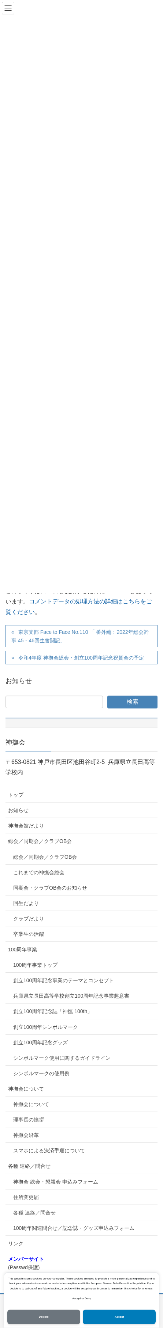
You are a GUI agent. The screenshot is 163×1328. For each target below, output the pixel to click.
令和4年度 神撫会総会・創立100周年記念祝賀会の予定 (81, 658)
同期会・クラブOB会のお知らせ (50, 888)
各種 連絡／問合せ (29, 1166)
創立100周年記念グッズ (40, 1042)
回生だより (26, 903)
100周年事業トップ (35, 965)
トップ (15, 795)
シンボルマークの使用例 (41, 1073)
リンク (15, 1243)
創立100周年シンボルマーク (45, 1027)
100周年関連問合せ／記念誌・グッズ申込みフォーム (73, 1228)
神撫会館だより (26, 826)
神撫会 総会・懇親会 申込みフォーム (55, 1182)
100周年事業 (22, 949)
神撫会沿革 (26, 1135)
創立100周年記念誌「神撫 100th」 (52, 1011)
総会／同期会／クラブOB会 (40, 841)
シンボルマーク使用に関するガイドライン (62, 1058)
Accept (119, 1316)
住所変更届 (26, 1197)
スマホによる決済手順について (49, 1150)
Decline (44, 1316)
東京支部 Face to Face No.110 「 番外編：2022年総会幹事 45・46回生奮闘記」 (80, 636)
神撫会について (26, 1089)
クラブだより (28, 919)
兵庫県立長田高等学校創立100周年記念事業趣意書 (71, 996)
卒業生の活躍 (28, 934)
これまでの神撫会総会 (38, 872)
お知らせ (18, 810)
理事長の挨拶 (28, 1120)
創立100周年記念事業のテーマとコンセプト (63, 980)
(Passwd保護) (26, 1263)
